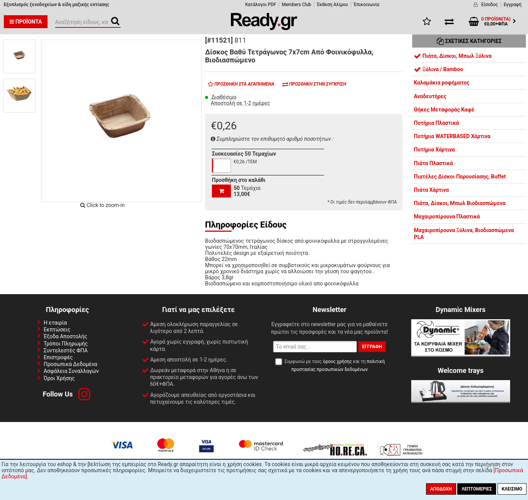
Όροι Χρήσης (59, 378)
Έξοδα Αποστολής (65, 336)
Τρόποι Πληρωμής (66, 344)
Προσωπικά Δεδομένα (70, 364)
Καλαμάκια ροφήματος (441, 83)
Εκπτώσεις (57, 329)
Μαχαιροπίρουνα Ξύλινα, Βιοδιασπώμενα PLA (464, 233)
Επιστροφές (58, 357)
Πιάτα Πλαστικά (433, 163)
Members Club (296, 4)
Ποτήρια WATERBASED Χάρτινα (452, 136)
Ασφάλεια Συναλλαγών (71, 371)
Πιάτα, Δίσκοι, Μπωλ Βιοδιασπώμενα (460, 203)
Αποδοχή (441, 489)
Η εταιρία (55, 323)
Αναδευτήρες (430, 96)
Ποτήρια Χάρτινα (434, 149)
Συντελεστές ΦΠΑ (66, 350)
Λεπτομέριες (476, 489)
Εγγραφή (513, 4)
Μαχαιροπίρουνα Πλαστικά (447, 216)
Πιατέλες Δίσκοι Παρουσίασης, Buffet (460, 177)
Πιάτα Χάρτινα (431, 190)
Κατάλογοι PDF (260, 4)
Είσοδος (489, 4)
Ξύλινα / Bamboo (438, 69)
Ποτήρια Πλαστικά (436, 123)
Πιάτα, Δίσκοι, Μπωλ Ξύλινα (452, 56)
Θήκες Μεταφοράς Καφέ (444, 110)
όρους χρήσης (337, 361)
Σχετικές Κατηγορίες (469, 41)
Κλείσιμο (512, 489)
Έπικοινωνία (366, 4)
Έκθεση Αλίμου (332, 4)
